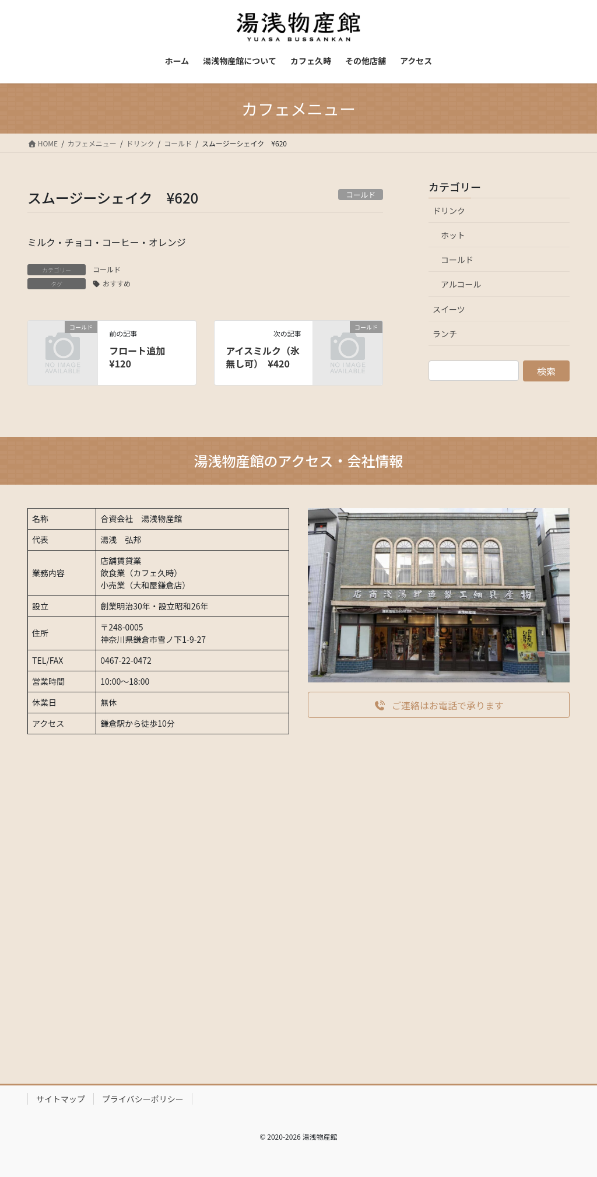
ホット (453, 235)
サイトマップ (60, 1099)
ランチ (445, 333)
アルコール (461, 284)
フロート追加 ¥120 (141, 357)
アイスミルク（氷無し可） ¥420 (263, 357)
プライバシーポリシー (143, 1099)
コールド (107, 269)
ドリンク (449, 210)
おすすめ (117, 283)
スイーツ (449, 309)
